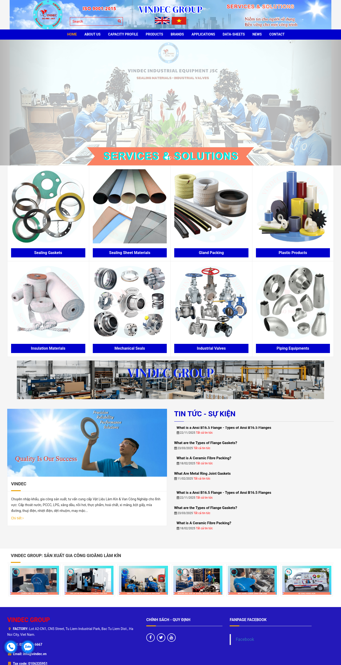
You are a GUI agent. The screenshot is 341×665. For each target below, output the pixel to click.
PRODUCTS (154, 34)
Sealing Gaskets (48, 252)
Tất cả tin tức (202, 407)
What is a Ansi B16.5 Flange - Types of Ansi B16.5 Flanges (224, 451)
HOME (72, 34)
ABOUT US (92, 34)
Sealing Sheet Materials (129, 252)
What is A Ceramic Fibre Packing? (204, 417)
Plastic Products (293, 252)
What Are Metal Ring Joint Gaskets (202, 432)
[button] (25, 102)
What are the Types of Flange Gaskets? (205, 402)
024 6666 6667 (30, 610)
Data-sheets (234, 34)
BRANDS (177, 34)
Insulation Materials (48, 348)
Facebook (245, 605)
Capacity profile (123, 34)
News (257, 34)
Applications (203, 34)
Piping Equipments (293, 348)
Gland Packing (211, 252)
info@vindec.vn (35, 620)
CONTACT (277, 34)
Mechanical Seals (129, 348)
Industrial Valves (211, 348)
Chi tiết (17, 421)
